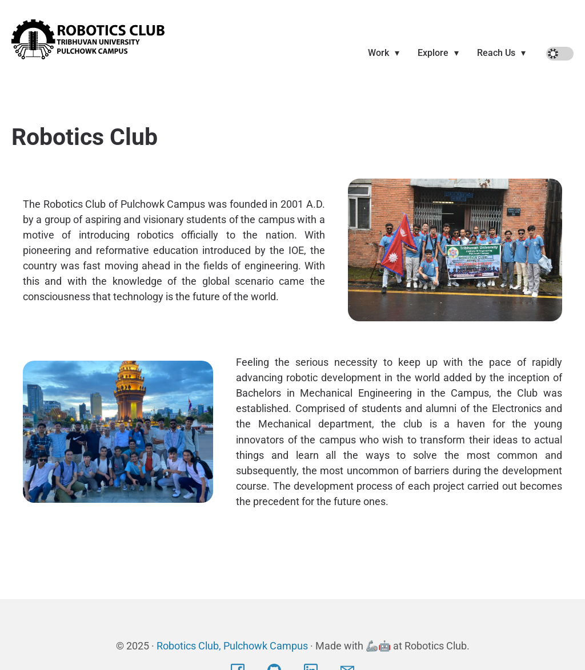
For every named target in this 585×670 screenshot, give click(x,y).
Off (554, 54)
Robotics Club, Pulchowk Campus (232, 646)
